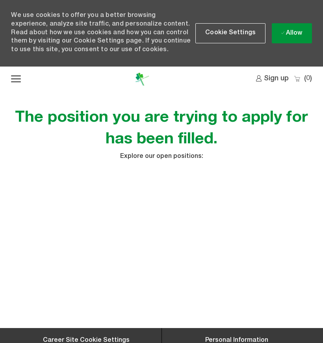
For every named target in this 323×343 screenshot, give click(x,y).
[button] (230, 33)
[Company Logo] (142, 79)
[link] (272, 78)
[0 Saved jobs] (302, 79)
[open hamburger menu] (16, 79)
